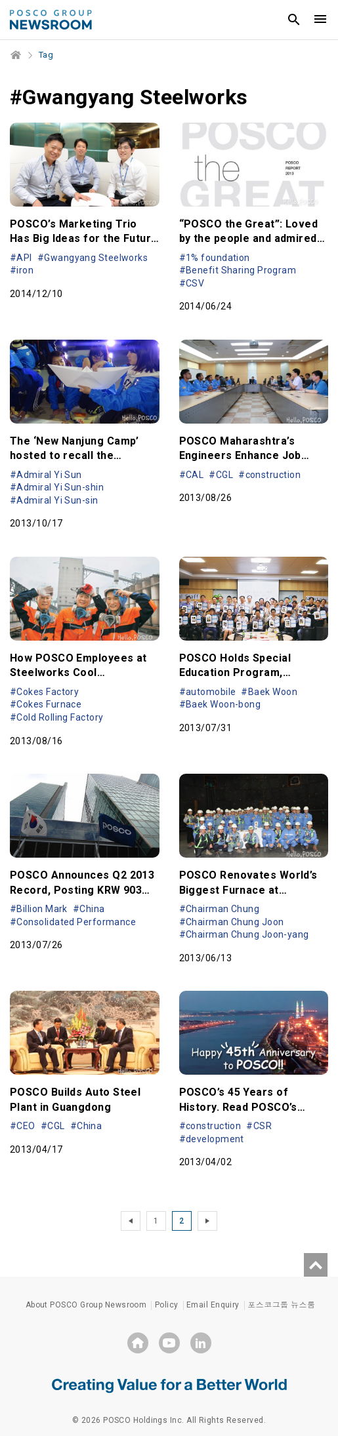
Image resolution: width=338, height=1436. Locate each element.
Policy (167, 1304)
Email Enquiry (213, 1304)
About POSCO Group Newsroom (86, 1304)
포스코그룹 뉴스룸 (281, 1304)
